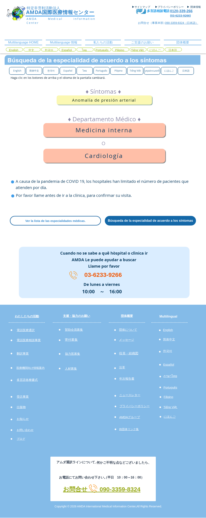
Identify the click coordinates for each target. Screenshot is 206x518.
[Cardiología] (104, 156)
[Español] (66, 50)
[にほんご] (155, 50)
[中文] (31, 50)
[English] (13, 50)
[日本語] (172, 50)
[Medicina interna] (104, 130)
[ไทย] (84, 50)
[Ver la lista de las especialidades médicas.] (55, 221)
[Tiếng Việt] (137, 50)
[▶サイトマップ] (142, 7)
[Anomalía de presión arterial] (104, 100)
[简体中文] (34, 70)
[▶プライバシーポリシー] (170, 7)
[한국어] (49, 50)
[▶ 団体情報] (195, 7)
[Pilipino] (119, 50)
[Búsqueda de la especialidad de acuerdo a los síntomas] (150, 221)
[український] (152, 70)
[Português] (102, 50)
